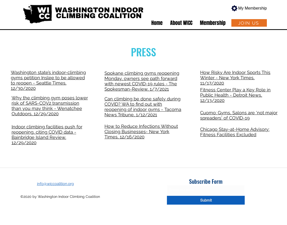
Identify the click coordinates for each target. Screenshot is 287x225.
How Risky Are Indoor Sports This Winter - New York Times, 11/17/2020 (235, 78)
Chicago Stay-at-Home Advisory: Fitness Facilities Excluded (234, 132)
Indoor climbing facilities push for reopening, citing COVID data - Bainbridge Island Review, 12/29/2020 (47, 134)
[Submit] (206, 200)
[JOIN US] (249, 23)
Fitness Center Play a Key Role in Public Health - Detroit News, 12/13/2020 (235, 95)
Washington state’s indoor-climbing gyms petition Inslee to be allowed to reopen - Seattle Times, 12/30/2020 (48, 80)
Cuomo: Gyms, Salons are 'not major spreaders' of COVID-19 (238, 115)
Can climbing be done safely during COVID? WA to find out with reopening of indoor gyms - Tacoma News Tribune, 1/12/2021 (142, 106)
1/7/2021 (159, 89)
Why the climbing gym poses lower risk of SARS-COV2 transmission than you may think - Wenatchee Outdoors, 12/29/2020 (50, 105)
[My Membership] (247, 8)
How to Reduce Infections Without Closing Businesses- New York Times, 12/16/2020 (141, 131)
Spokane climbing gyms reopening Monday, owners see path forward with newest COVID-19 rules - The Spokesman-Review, (141, 81)
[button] (181, 23)
